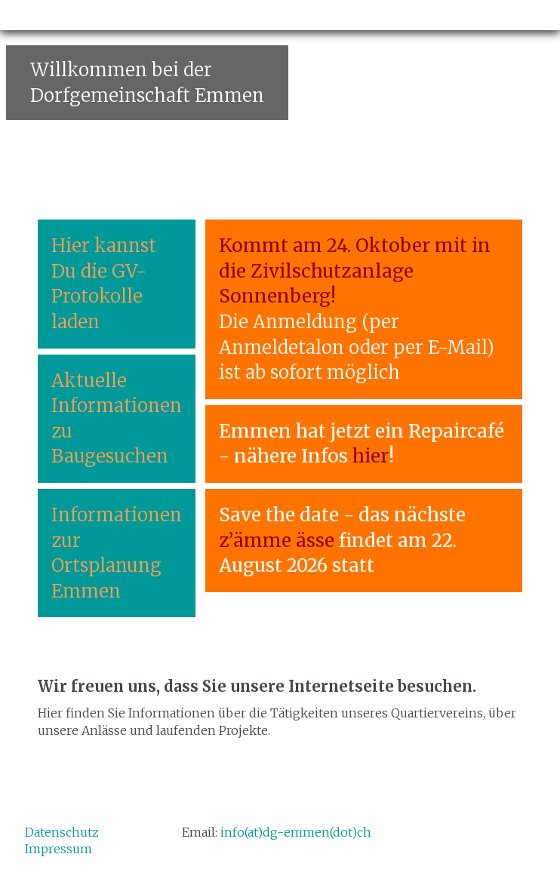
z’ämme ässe (276, 540)
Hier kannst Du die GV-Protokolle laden (103, 283)
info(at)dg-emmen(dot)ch (295, 832)
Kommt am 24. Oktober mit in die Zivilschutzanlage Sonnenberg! (355, 271)
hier (370, 456)
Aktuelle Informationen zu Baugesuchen (116, 419)
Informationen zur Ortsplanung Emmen (116, 553)
